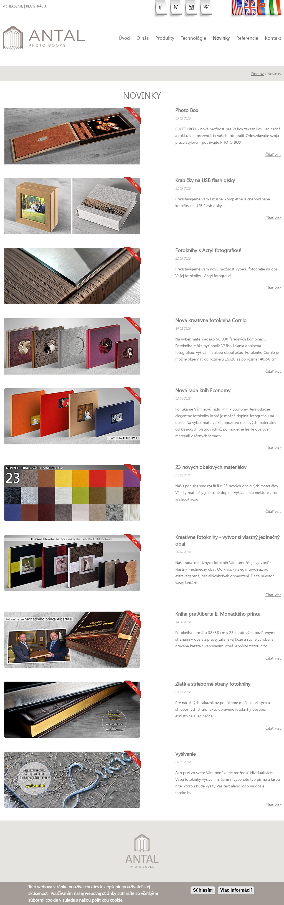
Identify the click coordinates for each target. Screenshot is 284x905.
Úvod (124, 38)
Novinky (221, 38)
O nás (142, 38)
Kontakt (273, 38)
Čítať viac (273, 154)
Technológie (193, 38)
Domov (257, 73)
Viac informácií (236, 890)
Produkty (164, 38)
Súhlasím (203, 890)
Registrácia (36, 6)
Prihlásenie (13, 6)
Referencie (247, 38)
